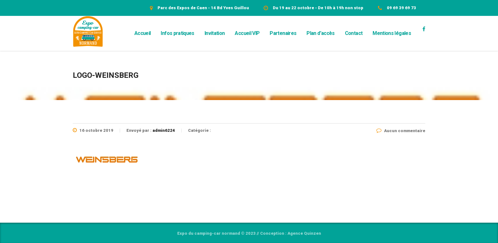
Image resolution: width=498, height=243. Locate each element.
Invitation (215, 33)
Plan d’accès (320, 33)
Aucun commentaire (400, 130)
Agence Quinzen (304, 233)
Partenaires (283, 33)
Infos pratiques (177, 33)
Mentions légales (392, 33)
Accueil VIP (247, 33)
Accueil (142, 33)
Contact (354, 33)
